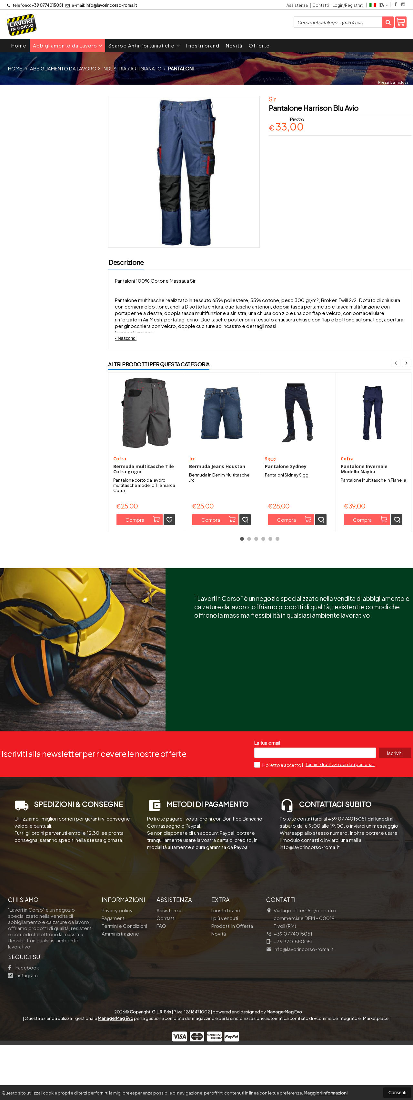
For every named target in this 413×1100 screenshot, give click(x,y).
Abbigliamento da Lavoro (68, 45)
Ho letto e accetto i (279, 811)
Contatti (320, 5)
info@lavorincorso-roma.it (101, 5)
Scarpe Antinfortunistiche (144, 45)
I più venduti (224, 964)
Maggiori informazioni (326, 1092)
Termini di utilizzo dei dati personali (340, 810)
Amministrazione (120, 980)
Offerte (259, 45)
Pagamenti (114, 964)
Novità (234, 45)
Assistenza (297, 5)
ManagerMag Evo (284, 1058)
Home (18, 45)
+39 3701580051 (289, 988)
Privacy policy (117, 957)
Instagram (23, 1022)
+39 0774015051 (34, 5)
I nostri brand (202, 45)
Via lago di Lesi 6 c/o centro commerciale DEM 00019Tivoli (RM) (301, 964)
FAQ (161, 972)
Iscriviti (395, 799)
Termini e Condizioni (124, 972)
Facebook (23, 1014)
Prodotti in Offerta (232, 972)
